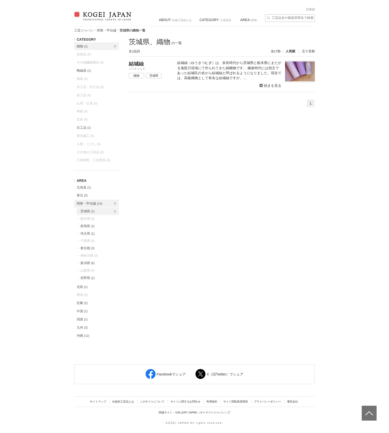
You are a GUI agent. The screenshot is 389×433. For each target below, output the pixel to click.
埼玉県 (87, 233)
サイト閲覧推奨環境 (235, 401)
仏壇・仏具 (87, 103)
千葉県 (87, 241)
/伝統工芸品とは (175, 20)
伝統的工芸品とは (123, 401)
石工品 (84, 127)
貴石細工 (85, 136)
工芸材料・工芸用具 (93, 160)
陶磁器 (84, 70)
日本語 (310, 9)
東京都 (87, 248)
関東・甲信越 (106, 30)
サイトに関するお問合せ (185, 401)
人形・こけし (88, 144)
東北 (82, 195)
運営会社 (292, 401)
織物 (82, 46)
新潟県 (87, 263)
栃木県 (87, 218)
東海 (82, 295)
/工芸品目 (215, 20)
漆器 (82, 79)
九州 (82, 327)
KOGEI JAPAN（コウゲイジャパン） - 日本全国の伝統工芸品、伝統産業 (101, 19)
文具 (82, 119)
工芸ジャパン (84, 30)
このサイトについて (152, 401)
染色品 (84, 54)
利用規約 (211, 401)
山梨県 (87, 270)
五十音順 (308, 51)
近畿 (82, 303)
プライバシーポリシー (267, 401)
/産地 (248, 20)
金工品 (84, 95)
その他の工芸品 (90, 152)
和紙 (82, 111)
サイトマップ (98, 401)
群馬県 (87, 226)
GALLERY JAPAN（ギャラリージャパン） (202, 412)
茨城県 (87, 211)
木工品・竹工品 (90, 87)
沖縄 (83, 336)
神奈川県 (89, 255)
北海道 (84, 187)
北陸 (82, 287)
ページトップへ (368, 409)
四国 (82, 319)
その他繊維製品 (90, 62)
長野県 (87, 278)
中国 (82, 311)
